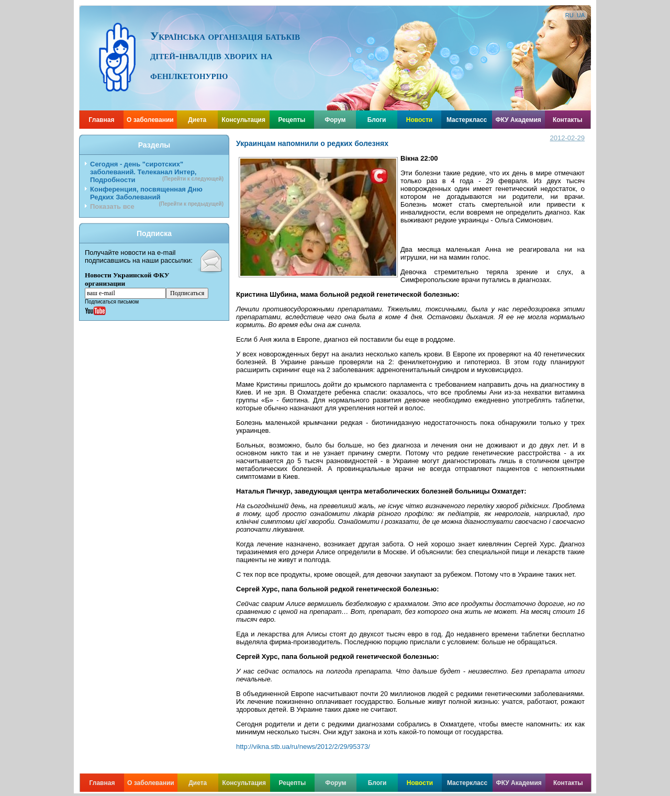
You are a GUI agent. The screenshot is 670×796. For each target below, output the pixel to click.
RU (569, 15)
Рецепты (292, 120)
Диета (197, 120)
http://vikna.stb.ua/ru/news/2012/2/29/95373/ (303, 746)
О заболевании (150, 120)
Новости (419, 120)
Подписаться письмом (112, 302)
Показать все (112, 206)
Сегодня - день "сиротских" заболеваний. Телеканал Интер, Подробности (157, 172)
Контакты (568, 120)
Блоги (376, 120)
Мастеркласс (466, 120)
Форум (335, 120)
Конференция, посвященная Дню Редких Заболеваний (157, 194)
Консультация (243, 120)
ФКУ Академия (518, 120)
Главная (102, 120)
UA (581, 15)
